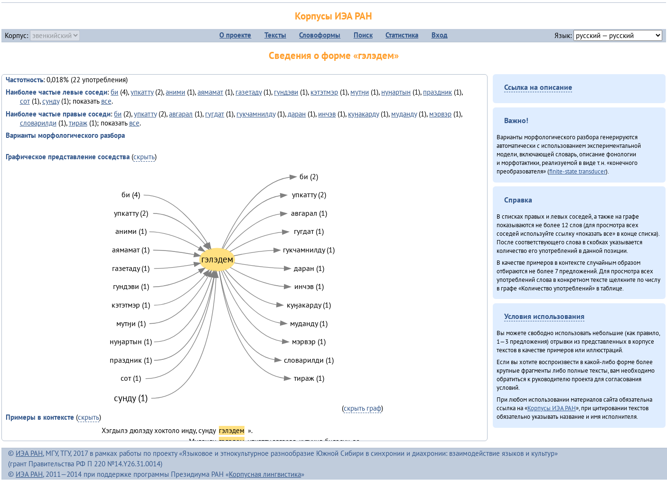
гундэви (286, 91)
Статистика (401, 34)
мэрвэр (440, 113)
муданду (404, 113)
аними (175, 91)
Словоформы (319, 34)
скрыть (144, 156)
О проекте (235, 34)
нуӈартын (396, 91)
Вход (440, 34)
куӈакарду (363, 113)
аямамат (210, 91)
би (114, 91)
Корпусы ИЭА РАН (333, 16)
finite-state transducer (577, 171)
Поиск (363, 34)
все (106, 101)
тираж (78, 122)
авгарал (181, 113)
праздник (437, 91)
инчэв (327, 113)
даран (297, 113)
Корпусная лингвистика (265, 474)
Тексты (275, 34)
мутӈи (359, 91)
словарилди (38, 122)
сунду (50, 101)
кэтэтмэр (324, 91)
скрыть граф (362, 408)
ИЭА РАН (29, 453)
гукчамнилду (255, 113)
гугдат (214, 113)
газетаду (248, 91)
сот (25, 101)
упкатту (142, 91)
